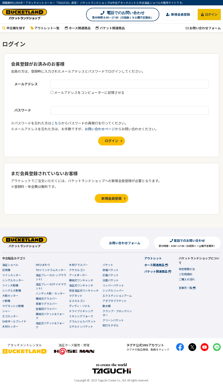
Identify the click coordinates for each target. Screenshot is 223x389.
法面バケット (111, 280)
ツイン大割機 (10, 285)
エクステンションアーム (117, 295)
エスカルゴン (77, 301)
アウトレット (153, 258)
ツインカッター (11, 275)
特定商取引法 (187, 269)
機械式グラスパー (46, 298)
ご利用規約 (185, 274)
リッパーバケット (113, 285)
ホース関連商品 (77, 28)
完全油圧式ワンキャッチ (84, 290)
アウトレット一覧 (45, 28)
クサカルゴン (77, 270)
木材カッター (10, 326)
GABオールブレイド (14, 321)
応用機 (6, 270)
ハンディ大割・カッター (50, 293)
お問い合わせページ (100, 128)
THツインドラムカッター (51, 270)
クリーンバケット (113, 320)
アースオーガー (78, 275)
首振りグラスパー (46, 303)
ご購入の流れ (187, 279)
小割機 (6, 301)
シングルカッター (13, 280)
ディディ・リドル (79, 306)
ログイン (209, 14)
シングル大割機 (11, 290)
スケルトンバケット (81, 326)
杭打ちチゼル (111, 325)
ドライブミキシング (81, 311)
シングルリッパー (113, 290)
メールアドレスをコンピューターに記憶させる (89, 92)
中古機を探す (13, 28)
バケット (108, 265)
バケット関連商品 (110, 28)
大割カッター (10, 295)
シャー (6, 311)
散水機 (107, 306)
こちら (56, 123)
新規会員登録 (178, 14)
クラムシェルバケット (82, 321)
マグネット (75, 295)
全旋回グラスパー (46, 309)
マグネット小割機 (13, 306)
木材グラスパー (78, 265)
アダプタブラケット (115, 301)
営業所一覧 (187, 288)
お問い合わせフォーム (203, 28)
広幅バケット (111, 275)
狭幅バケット (111, 270)
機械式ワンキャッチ (81, 280)
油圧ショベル (10, 265)
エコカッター (10, 316)
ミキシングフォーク (81, 316)
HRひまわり (43, 265)
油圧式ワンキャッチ (81, 285)
